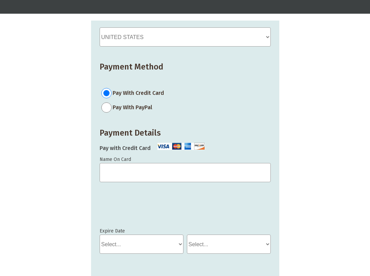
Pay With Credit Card (138, 93)
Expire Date (112, 231)
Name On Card (115, 159)
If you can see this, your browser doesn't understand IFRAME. (130, 208)
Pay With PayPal (132, 107)
